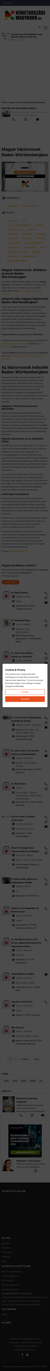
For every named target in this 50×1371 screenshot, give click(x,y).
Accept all (25, 699)
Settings (25, 692)
